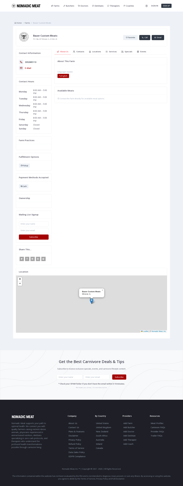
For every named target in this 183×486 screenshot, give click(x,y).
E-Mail (28, 68)
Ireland (99, 444)
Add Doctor (128, 431)
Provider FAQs (157, 431)
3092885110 (30, 62)
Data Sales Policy (76, 452)
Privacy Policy (74, 439)
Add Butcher (129, 427)
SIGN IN (154, 5)
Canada (99, 448)
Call (145, 37)
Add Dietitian (129, 435)
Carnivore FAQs (158, 427)
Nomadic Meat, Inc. (159, 331)
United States (102, 423)
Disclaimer (73, 435)
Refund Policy (74, 444)
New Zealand (102, 431)
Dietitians (98, 5)
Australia (100, 439)
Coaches (128, 5)
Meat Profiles (157, 423)
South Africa (101, 435)
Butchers (68, 5)
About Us (72, 423)
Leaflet (144, 331)
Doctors (83, 5)
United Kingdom (103, 427)
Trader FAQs (156, 435)
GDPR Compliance (76, 456)
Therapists (113, 5)
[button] (91, 301)
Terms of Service (76, 448)
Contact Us (73, 427)
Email (157, 37)
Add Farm (127, 423)
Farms (55, 5)
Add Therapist (129, 439)
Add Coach (128, 444)
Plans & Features (76, 431)
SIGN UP (166, 6)
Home (18, 23)
